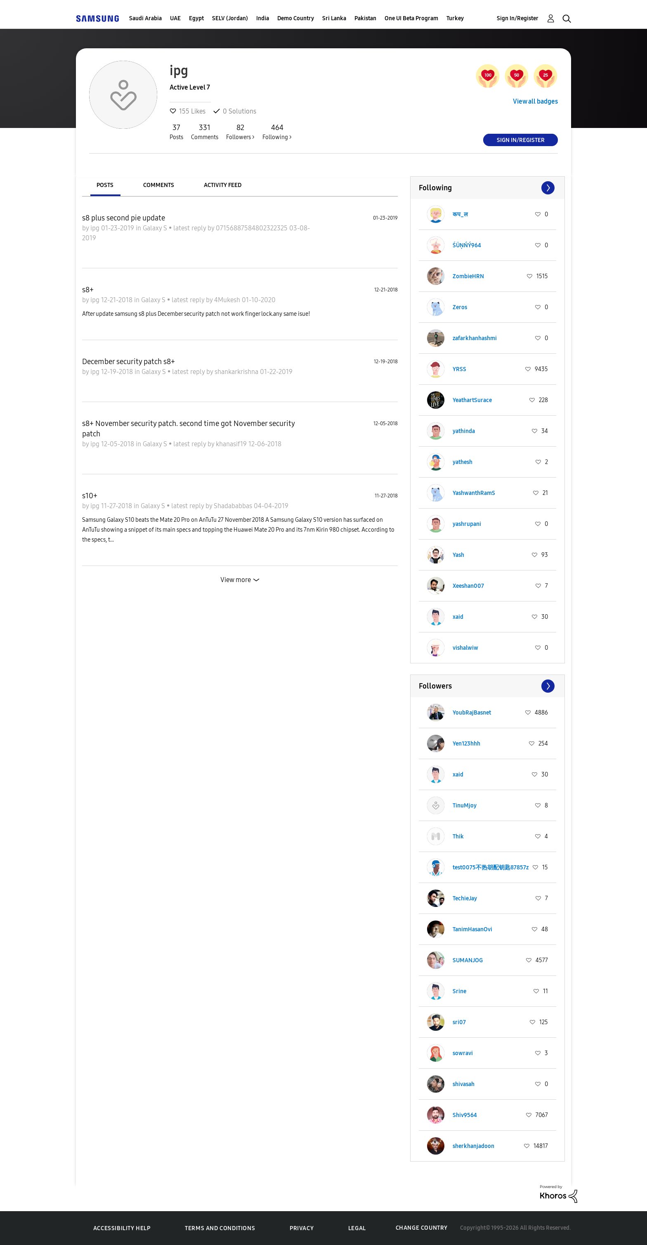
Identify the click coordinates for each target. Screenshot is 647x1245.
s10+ (89, 495)
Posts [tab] (105, 185)
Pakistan (365, 18)
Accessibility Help (122, 1228)
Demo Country (295, 18)
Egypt (196, 18)
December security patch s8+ (128, 361)
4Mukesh (228, 300)
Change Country (422, 1227)
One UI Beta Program (411, 18)
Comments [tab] (158, 185)
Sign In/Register (517, 18)
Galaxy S (156, 228)
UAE (175, 18)
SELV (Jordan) (230, 18)
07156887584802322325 (252, 228)
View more (235, 580)
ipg (95, 228)
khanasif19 (232, 444)
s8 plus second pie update (123, 217)
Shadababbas (234, 506)
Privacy (302, 1228)
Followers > (240, 132)
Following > (277, 132)
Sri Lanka (334, 18)
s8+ (88, 289)
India (262, 18)
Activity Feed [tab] (222, 185)
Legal (357, 1228)
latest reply (190, 228)
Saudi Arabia (145, 18)
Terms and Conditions (220, 1228)
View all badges (535, 101)
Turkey (455, 18)
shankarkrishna (237, 372)
